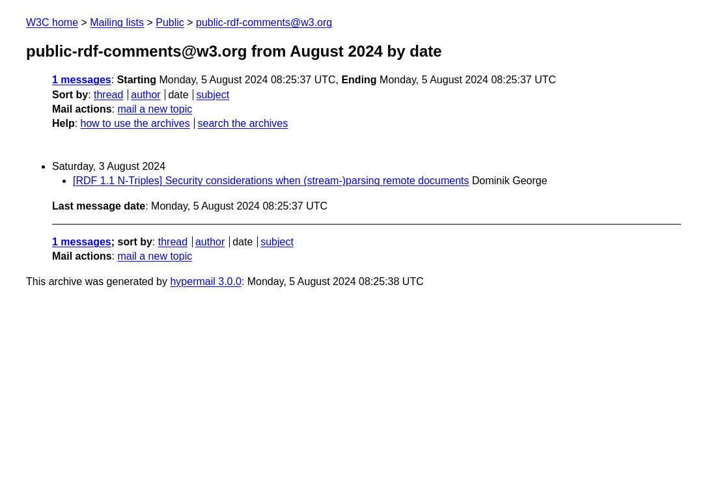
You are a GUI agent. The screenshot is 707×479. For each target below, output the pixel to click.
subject (212, 94)
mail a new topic (154, 109)
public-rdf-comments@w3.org (264, 22)
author (145, 94)
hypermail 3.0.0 (205, 281)
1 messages (81, 79)
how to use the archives (135, 123)
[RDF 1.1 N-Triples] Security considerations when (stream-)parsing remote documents (271, 180)
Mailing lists (117, 22)
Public (170, 22)
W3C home (52, 22)
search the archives (243, 123)
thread (108, 94)
